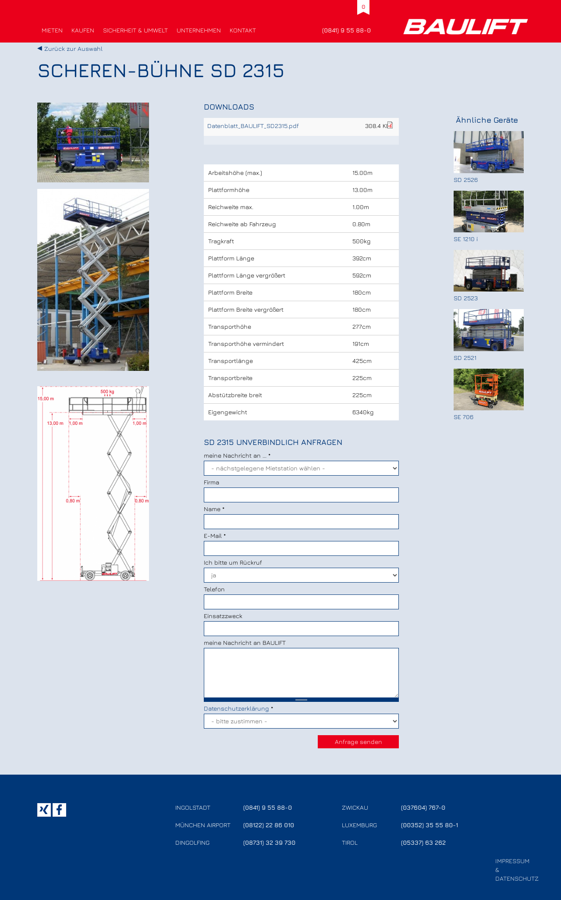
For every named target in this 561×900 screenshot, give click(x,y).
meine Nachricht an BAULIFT (245, 642)
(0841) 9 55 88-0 (346, 30)
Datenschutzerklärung (236, 708)
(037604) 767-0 (423, 807)
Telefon (214, 589)
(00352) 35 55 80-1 (429, 825)
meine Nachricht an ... (237, 455)
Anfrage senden (358, 741)
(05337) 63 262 (423, 842)
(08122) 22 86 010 (268, 825)
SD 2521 (465, 357)
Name (214, 508)
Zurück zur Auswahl (73, 48)
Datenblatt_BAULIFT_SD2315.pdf (253, 125)
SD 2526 (466, 179)
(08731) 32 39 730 (269, 842)
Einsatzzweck (223, 615)
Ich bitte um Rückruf (233, 562)
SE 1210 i (466, 238)
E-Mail (215, 535)
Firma (211, 482)
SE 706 (463, 416)
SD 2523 (466, 298)
